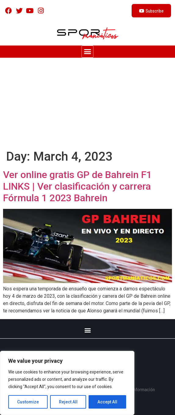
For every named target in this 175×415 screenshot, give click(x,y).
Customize (28, 401)
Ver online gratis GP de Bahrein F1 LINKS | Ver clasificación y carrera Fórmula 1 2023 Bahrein (77, 186)
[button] (88, 52)
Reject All (68, 401)
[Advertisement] (87, 103)
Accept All (107, 401)
